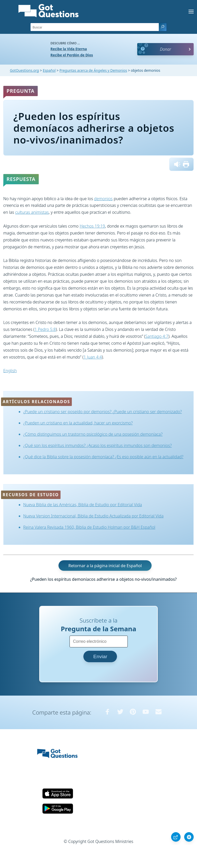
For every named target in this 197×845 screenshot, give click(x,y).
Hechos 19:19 (92, 226)
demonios (103, 198)
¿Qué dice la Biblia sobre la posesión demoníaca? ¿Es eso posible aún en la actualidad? (103, 457)
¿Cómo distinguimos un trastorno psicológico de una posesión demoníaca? (93, 434)
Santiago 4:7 (156, 336)
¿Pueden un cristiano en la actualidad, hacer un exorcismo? (78, 423)
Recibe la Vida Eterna (69, 48)
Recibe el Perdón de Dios (72, 55)
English (10, 370)
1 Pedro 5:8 (45, 329)
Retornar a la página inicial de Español (105, 565)
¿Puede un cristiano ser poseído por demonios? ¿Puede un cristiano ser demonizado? (102, 411)
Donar (165, 49)
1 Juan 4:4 (93, 357)
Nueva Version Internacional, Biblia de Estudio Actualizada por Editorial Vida (93, 516)
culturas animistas (32, 212)
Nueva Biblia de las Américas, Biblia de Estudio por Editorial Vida (82, 504)
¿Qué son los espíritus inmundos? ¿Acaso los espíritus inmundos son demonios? (97, 445)
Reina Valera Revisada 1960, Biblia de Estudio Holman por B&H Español (89, 527)
